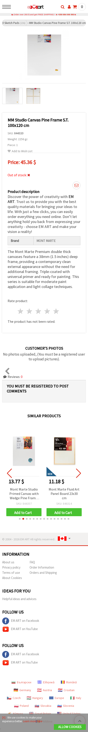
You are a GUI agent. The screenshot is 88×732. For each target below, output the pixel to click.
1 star (20, 311)
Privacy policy (11, 568)
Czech (14, 698)
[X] (3, 717)
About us (8, 562)
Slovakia (43, 706)
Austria (44, 690)
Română (69, 682)
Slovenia (65, 706)
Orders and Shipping (43, 573)
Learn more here (32, 721)
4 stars (47, 311)
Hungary (35, 698)
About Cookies (12, 578)
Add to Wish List (20, 151)
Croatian (66, 690)
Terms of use (11, 573)
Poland (21, 706)
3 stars (38, 311)
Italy (75, 698)
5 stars (56, 311)
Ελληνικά (46, 682)
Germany (22, 690)
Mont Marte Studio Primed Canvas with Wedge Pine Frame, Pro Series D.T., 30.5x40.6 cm (25, 494)
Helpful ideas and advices (19, 599)
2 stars (29, 311)
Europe (56, 698)
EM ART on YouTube (20, 629)
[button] (20, 519)
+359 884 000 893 (66, 14)
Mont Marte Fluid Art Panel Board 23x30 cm (65, 493)
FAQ (32, 562)
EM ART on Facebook (20, 621)
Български (21, 682)
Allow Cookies (69, 727)
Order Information (42, 568)
